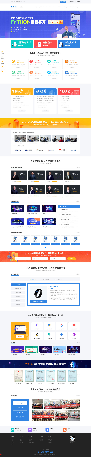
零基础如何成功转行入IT (17, 98)
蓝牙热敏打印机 (18, 288)
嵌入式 (21, 439)
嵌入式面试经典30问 (16, 100)
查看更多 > (78, 167)
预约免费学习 (18, 67)
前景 (18, 64)
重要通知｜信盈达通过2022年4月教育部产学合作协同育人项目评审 (46, 98)
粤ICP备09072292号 (53, 454)
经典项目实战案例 (32, 279)
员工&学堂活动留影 (20, 416)
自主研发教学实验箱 (45, 279)
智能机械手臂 (18, 296)
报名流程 (41, 439)
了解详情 (21, 45)
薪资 (21, 64)
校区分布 (12, 442)
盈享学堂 (20, 336)
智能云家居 (18, 304)
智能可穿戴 (19, 284)
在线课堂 (50, 440)
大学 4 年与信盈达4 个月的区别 (42, 107)
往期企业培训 (20, 407)
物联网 (21, 440)
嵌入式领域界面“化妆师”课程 (18, 96)
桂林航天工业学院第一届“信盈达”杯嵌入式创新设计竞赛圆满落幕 (46, 100)
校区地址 (41, 440)
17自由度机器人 (18, 292)
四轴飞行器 (18, 300)
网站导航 (12, 444)
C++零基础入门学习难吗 (65, 107)
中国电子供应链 (31, 442)
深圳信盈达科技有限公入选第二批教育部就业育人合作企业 (46, 96)
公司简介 (12, 439)
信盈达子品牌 (63, 1)
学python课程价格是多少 (65, 100)
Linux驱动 (21, 442)
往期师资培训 (20, 403)
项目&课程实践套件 (58, 279)
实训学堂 (50, 439)
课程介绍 (14, 64)
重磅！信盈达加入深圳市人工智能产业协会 (44, 102)
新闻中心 (30, 439)
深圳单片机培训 (63, 102)
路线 (24, 64)
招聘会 (30, 440)
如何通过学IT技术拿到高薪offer (18, 102)
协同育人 (50, 442)
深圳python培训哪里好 (65, 98)
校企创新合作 (20, 412)
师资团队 (12, 440)
